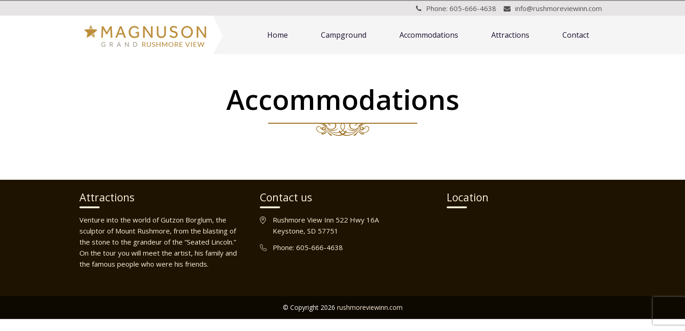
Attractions (510, 35)
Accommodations (428, 35)
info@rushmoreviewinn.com (558, 8)
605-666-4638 (472, 8)
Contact (575, 35)
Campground (343, 35)
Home (277, 35)
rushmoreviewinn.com (370, 307)
